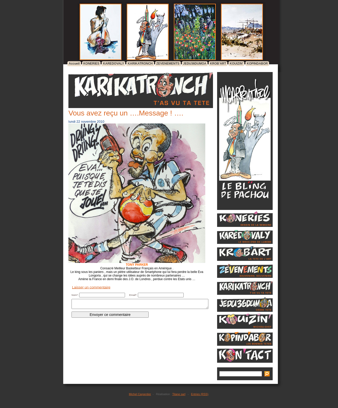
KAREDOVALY (113, 63)
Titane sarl (178, 394)
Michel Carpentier (140, 394)
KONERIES (91, 63)
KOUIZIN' (236, 63)
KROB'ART (218, 63)
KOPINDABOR (257, 63)
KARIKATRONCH (140, 63)
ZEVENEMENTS (168, 63)
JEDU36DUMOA (195, 63)
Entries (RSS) (199, 394)
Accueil (74, 63)
